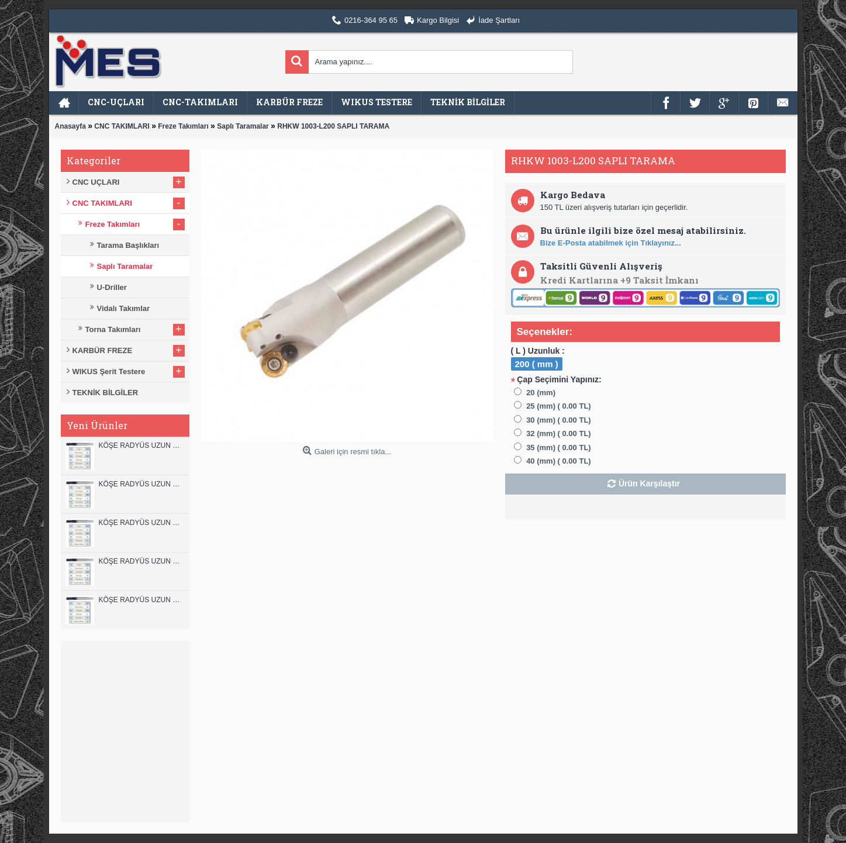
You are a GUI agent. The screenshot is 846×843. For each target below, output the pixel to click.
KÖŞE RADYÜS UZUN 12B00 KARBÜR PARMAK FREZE (141, 445)
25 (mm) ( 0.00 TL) (558, 406)
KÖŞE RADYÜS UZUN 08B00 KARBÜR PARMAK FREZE (141, 600)
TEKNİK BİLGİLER (105, 392)
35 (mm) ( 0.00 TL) (558, 447)
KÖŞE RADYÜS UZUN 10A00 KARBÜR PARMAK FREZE (141, 561)
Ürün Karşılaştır (649, 483)
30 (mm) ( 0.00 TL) (558, 420)
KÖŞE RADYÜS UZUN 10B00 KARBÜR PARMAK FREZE (141, 523)
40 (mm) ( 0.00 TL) (558, 461)
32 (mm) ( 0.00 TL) (558, 433)
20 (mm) (540, 392)
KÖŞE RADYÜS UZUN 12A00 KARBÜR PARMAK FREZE (141, 484)
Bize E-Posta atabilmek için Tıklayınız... (610, 243)
